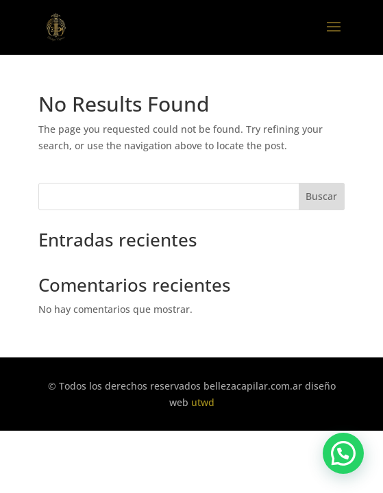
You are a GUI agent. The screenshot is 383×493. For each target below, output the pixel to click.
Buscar (321, 196)
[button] (343, 453)
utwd (202, 402)
